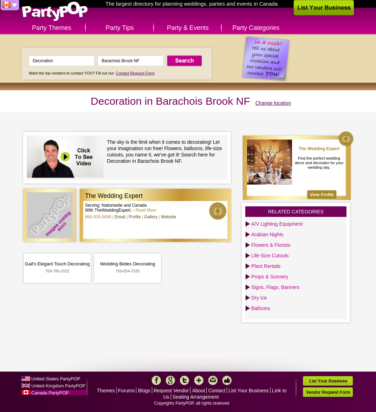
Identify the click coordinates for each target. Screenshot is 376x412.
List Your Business (248, 390)
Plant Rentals (265, 266)
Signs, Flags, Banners (275, 287)
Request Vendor (171, 390)
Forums (126, 390)
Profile (135, 216)
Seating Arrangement (196, 397)
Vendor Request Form (328, 392)
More (198, 380)
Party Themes (51, 27)
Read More (146, 210)
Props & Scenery (269, 276)
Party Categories (255, 27)
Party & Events (188, 27)
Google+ (170, 380)
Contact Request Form (135, 73)
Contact (216, 390)
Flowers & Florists (270, 245)
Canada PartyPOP (50, 392)
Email (120, 216)
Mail (213, 380)
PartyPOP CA (54, 11)
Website (168, 216)
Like (227, 380)
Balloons (260, 308)
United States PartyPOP (55, 378)
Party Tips (120, 27)
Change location (273, 103)
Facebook (156, 380)
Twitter (184, 380)
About (198, 390)
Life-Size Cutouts (270, 255)
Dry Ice (259, 298)
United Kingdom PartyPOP (58, 385)
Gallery (150, 216)
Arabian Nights (267, 234)
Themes (106, 390)
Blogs (144, 390)
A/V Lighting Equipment (277, 224)
